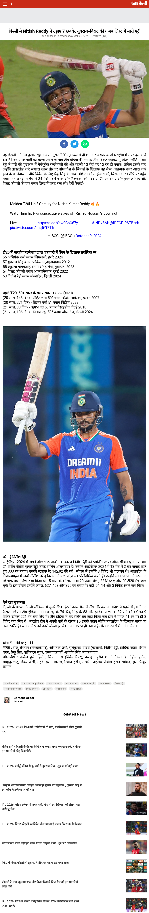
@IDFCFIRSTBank (124, 223)
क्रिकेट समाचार (32, 689)
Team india (71, 683)
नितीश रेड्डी (119, 683)
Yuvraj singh (88, 683)
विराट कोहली (76, 689)
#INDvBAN (101, 223)
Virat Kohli (105, 683)
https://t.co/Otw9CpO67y (58, 223)
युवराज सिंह (61, 689)
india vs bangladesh (32, 683)
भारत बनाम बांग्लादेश (13, 689)
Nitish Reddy (11, 683)
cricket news (54, 683)
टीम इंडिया (47, 689)
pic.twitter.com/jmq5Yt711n (32, 227)
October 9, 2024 (88, 236)
